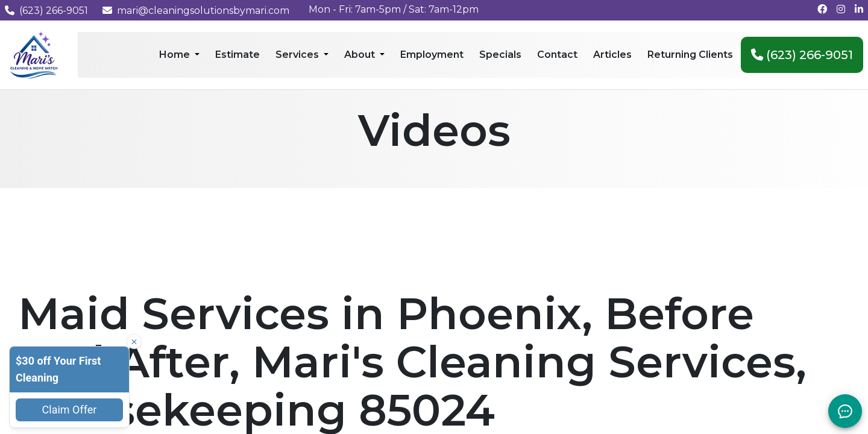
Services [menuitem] (298, 54)
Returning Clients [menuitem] (690, 54)
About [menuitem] (360, 54)
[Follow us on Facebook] (822, 9)
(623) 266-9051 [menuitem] (802, 55)
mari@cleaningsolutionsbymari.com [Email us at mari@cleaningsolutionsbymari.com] (195, 10)
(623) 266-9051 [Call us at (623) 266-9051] (46, 10)
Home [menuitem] (175, 54)
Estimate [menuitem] (237, 54)
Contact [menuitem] (557, 54)
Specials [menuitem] (500, 54)
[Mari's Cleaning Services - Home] (34, 54)
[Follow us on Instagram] (841, 9)
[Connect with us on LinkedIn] (859, 9)
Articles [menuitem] (612, 54)
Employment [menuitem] (432, 54)
